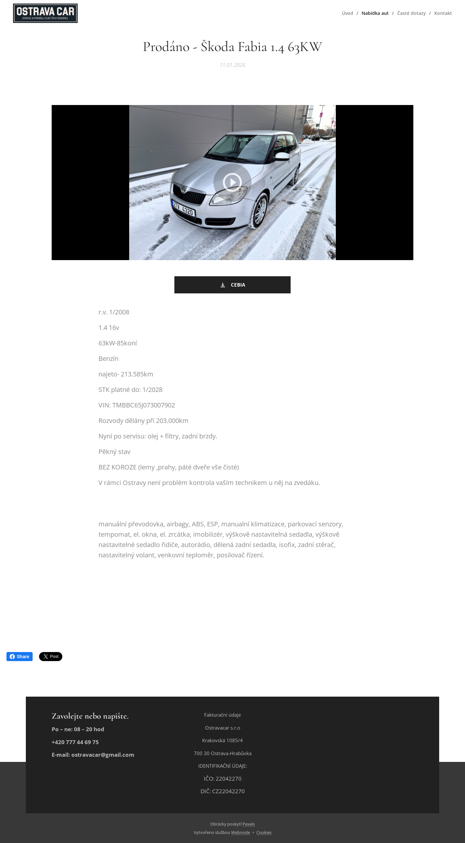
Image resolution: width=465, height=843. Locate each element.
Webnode (240, 832)
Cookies (264, 832)
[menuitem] (347, 13)
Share (19, 656)
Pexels (249, 824)
